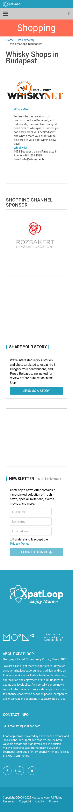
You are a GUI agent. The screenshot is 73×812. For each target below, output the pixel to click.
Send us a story (36, 391)
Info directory (26, 40)
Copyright (25, 801)
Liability (40, 801)
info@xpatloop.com (28, 726)
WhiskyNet (20, 147)
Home (10, 40)
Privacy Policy (19, 544)
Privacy (53, 801)
